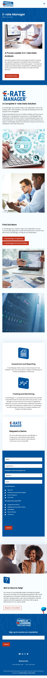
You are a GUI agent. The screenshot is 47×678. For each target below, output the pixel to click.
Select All (10, 490)
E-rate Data (10, 497)
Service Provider (12, 512)
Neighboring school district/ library (16, 507)
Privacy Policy (31, 673)
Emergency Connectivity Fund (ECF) (17, 492)
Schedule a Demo (11, 77)
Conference (11, 514)
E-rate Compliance (12, 495)
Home (3, 17)
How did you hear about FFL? (13, 501)
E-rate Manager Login (17, 665)
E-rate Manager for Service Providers (15, 243)
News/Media (11, 509)
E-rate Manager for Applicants (13, 239)
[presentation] (17, 520)
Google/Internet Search (13, 504)
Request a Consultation (12, 609)
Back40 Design (23, 673)
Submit (8, 528)
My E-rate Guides (30, 665)
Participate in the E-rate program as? (15, 470)
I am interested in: (10, 486)
